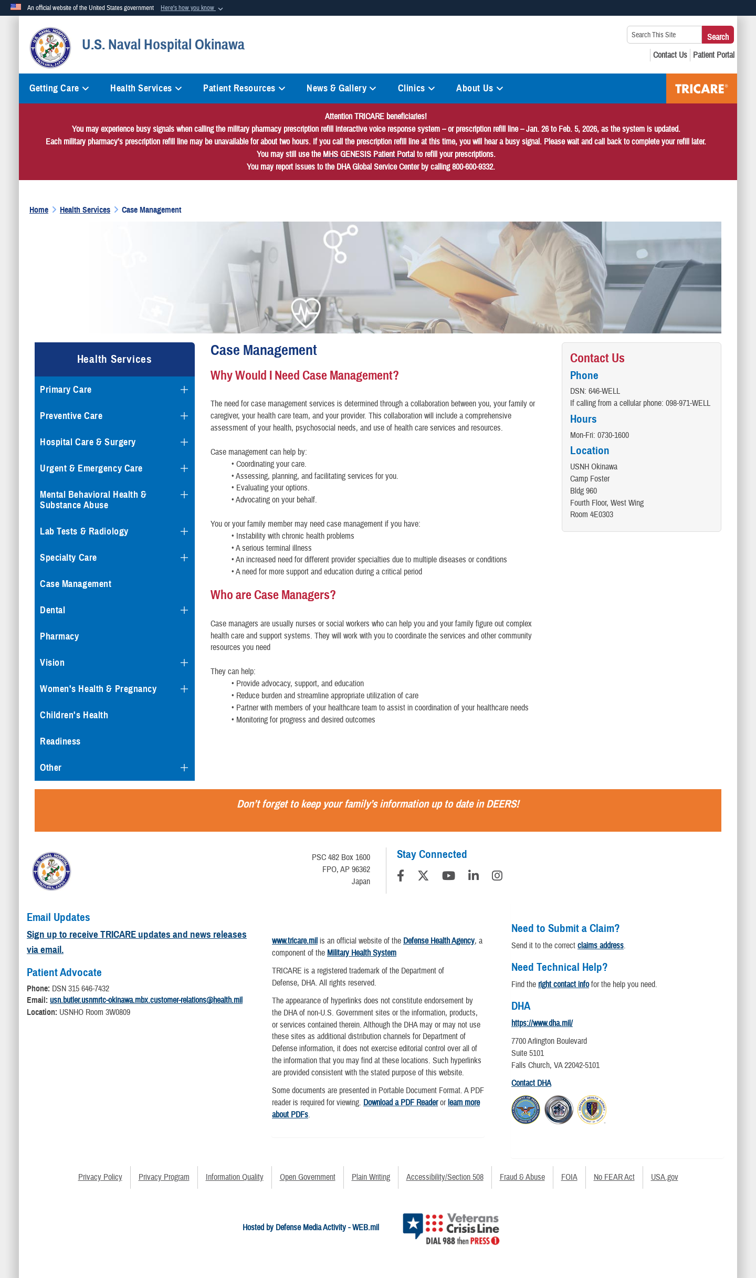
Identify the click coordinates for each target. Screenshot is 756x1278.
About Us (479, 88)
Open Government (307, 1177)
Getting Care (59, 88)
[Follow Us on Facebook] (400, 877)
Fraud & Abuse (522, 1177)
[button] (193, 8)
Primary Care (66, 389)
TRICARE (701, 88)
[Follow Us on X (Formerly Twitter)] (423, 877)
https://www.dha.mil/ (542, 1023)
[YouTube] (448, 877)
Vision (52, 662)
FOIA (569, 1177)
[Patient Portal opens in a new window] (713, 55)
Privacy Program (164, 1177)
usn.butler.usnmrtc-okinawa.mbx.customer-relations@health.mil (146, 1000)
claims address (601, 945)
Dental (52, 610)
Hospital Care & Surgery (88, 442)
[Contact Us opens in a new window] (670, 55)
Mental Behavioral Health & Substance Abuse (93, 500)
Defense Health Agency (439, 941)
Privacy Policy (100, 1177)
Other (51, 767)
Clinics (416, 88)
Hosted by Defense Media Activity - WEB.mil (311, 1227)
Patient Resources (244, 88)
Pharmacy (59, 636)
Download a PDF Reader (400, 1102)
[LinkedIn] (473, 877)
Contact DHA (531, 1083)
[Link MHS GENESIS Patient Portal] (369, 154)
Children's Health (74, 715)
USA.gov (664, 1177)
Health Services (146, 88)
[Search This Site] (664, 35)
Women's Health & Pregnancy (98, 689)
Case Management (75, 584)
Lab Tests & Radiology (84, 531)
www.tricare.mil (295, 941)
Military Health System (361, 953)
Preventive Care (71, 416)
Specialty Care (68, 557)
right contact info (563, 984)
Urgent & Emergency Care (91, 468)
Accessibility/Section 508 (445, 1177)
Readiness (60, 741)
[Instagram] (497, 877)
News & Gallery (341, 88)
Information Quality (235, 1177)
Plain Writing (371, 1177)
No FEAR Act (614, 1177)
